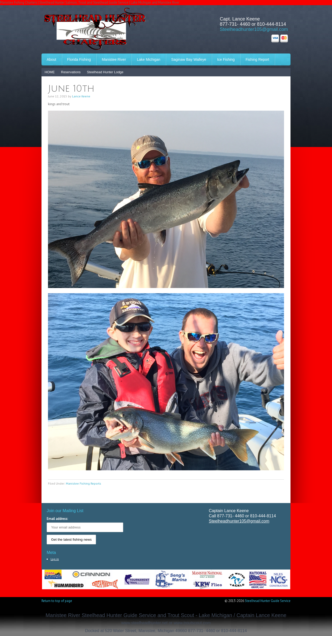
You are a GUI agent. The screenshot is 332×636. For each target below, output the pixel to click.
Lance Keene (81, 96)
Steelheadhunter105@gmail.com (254, 29)
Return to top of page (57, 601)
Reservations (71, 72)
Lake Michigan (148, 59)
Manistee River (114, 59)
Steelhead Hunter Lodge (105, 72)
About (51, 59)
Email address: (57, 519)
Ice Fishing (226, 59)
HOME (50, 72)
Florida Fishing (79, 59)
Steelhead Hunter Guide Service (267, 601)
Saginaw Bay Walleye (188, 59)
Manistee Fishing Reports (83, 483)
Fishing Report (257, 59)
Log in (55, 559)
